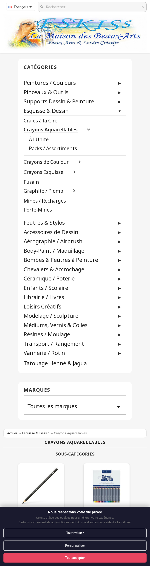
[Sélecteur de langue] (20, 7)
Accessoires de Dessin (51, 232)
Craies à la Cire (40, 121)
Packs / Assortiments (53, 148)
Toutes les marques (75, 406)
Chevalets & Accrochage (54, 269)
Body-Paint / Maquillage (54, 250)
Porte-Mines (38, 210)
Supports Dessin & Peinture (59, 101)
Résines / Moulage (47, 334)
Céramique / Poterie (49, 278)
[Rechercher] (92, 7)
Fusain (31, 182)
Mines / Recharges (45, 201)
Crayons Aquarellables (51, 130)
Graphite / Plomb (43, 191)
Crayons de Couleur (46, 162)
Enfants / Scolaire (46, 287)
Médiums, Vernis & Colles (56, 325)
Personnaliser (75, 545)
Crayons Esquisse (43, 172)
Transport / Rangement (54, 343)
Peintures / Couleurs (50, 82)
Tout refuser (75, 533)
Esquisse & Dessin (46, 110)
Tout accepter (75, 558)
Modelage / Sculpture (51, 315)
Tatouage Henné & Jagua (55, 363)
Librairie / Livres (44, 297)
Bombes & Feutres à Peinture (61, 259)
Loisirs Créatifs (42, 306)
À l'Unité (39, 139)
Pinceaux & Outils (46, 92)
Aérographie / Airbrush (53, 241)
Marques (37, 390)
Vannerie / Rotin (44, 353)
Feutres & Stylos (44, 222)
